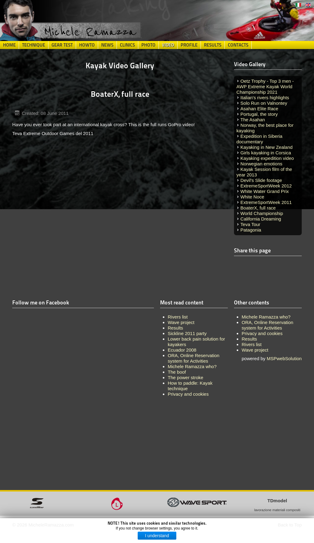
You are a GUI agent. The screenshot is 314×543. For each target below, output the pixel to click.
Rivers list (252, 344)
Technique (33, 45)
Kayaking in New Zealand (266, 147)
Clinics (127, 45)
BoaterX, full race (258, 207)
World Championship (261, 213)
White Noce (252, 196)
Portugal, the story (259, 114)
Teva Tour (250, 224)
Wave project (255, 350)
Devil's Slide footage (261, 180)
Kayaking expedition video (267, 158)
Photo (148, 45)
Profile (189, 45)
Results (212, 45)
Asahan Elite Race (259, 108)
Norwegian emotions (261, 163)
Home (9, 45)
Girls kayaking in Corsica (265, 152)
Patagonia (250, 229)
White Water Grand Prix (264, 191)
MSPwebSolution (284, 358)
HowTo (87, 45)
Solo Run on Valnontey (263, 103)
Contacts (238, 45)
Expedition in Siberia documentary (259, 139)
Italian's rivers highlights (264, 97)
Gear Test (62, 45)
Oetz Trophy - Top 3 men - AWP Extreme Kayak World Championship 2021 (265, 86)
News (107, 45)
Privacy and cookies (262, 333)
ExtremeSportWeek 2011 (266, 202)
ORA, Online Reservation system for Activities (267, 325)
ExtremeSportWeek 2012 (266, 185)
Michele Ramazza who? (266, 316)
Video (168, 45)
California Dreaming (260, 218)
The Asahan (252, 119)
